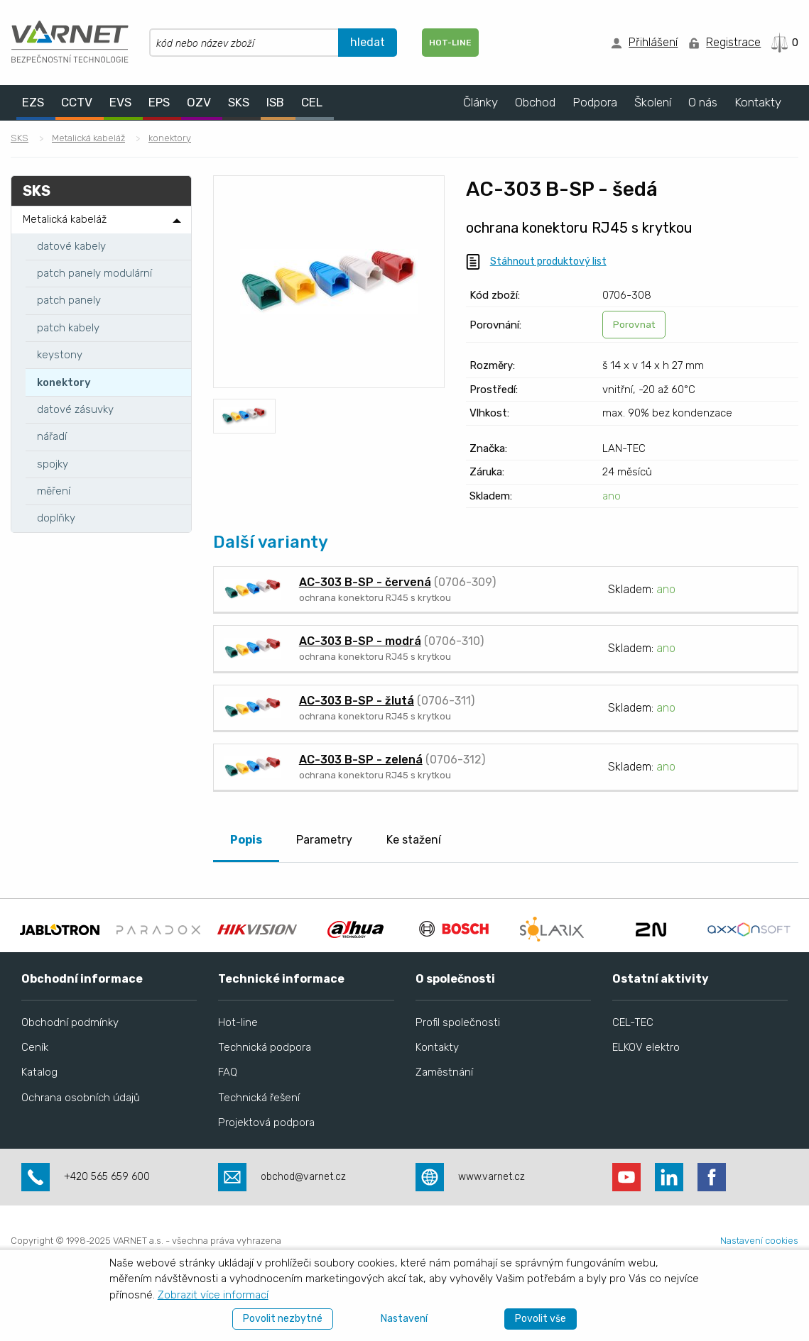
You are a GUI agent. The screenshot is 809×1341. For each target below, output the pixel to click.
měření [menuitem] (53, 491)
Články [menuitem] (480, 102)
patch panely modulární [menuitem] (94, 273)
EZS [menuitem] (33, 102)
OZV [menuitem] (199, 102)
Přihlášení (653, 42)
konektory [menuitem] (64, 382)
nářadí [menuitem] (52, 436)
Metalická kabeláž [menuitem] (65, 219)
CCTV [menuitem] (76, 102)
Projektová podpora (266, 1163)
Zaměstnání (444, 1113)
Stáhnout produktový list (548, 261)
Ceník (34, 1088)
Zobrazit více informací (213, 1294)
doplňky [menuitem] (56, 518)
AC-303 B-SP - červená (365, 582)
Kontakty (437, 1088)
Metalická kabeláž (88, 138)
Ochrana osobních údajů (80, 1138)
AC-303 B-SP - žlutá (356, 700)
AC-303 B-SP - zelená (361, 759)
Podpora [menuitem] (594, 102)
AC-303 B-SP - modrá (360, 641)
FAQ (227, 1113)
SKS (19, 138)
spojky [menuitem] (52, 464)
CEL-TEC (632, 1063)
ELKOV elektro (646, 1088)
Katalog (39, 1113)
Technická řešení (259, 1138)
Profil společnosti (458, 1063)
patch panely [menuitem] (69, 300)
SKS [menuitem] (238, 102)
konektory (169, 138)
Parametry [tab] (324, 839)
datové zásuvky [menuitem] (75, 409)
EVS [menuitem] (120, 102)
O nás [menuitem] (702, 102)
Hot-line (238, 1063)
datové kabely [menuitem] (71, 246)
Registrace (733, 42)
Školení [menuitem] (652, 102)
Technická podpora (264, 1088)
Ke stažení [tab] (413, 839)
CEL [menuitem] (311, 102)
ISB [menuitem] (275, 102)
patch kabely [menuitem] (68, 327)
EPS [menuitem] (159, 102)
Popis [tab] (246, 839)
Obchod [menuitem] (535, 102)
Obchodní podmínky (70, 1063)
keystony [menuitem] (59, 354)
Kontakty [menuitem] (757, 102)
